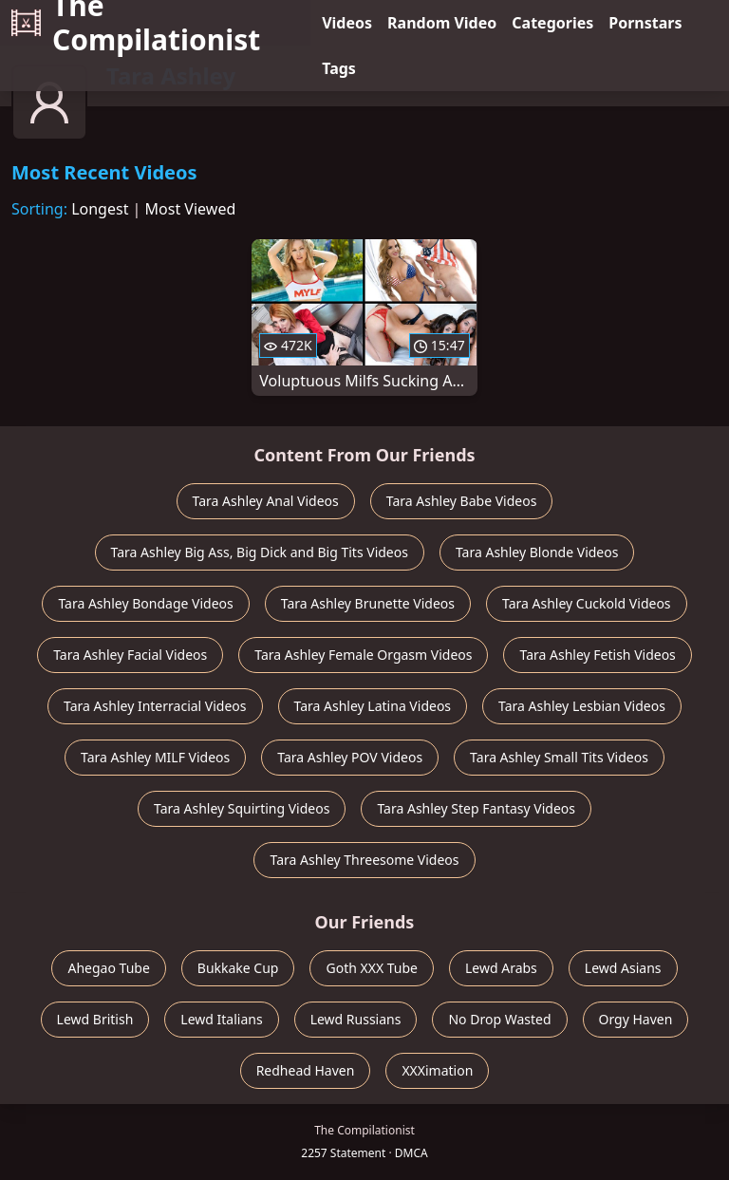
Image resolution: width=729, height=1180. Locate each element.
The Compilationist (135, 23)
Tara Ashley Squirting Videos (241, 808)
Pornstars (645, 22)
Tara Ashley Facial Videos (130, 655)
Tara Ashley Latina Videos (373, 706)
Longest (99, 208)
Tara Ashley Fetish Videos (597, 655)
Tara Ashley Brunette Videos (368, 603)
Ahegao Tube (108, 968)
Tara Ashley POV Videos (349, 757)
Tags (339, 68)
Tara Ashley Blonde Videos (537, 552)
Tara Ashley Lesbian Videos (581, 706)
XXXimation (437, 1070)
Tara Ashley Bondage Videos (145, 603)
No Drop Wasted (499, 1019)
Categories (552, 22)
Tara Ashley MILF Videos (155, 757)
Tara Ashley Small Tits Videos (559, 757)
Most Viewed (190, 208)
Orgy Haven (636, 1019)
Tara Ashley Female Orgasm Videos (363, 655)
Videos (347, 22)
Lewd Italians (221, 1019)
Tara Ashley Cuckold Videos (586, 603)
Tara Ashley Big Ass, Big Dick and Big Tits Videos (259, 552)
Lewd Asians (623, 968)
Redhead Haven (305, 1070)
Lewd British (95, 1019)
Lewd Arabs (501, 968)
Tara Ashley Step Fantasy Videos (476, 808)
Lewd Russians (356, 1019)
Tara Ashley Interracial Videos (155, 706)
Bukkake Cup (238, 968)
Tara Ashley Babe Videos (461, 501)
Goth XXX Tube (372, 968)
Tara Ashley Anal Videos (266, 501)
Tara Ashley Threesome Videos (364, 860)
